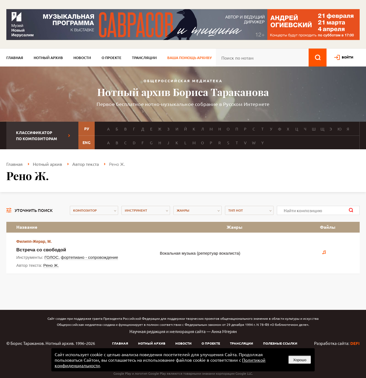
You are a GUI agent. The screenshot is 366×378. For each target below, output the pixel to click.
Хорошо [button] (299, 360)
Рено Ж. (51, 265)
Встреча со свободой (41, 249)
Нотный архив (48, 57)
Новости (82, 57)
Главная (14, 57)
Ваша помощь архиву (189, 57)
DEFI (355, 343)
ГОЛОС (51, 257)
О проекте (111, 57)
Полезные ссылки (280, 343)
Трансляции (144, 57)
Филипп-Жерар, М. (34, 241)
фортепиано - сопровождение (89, 257)
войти (347, 57)
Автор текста (85, 164)
